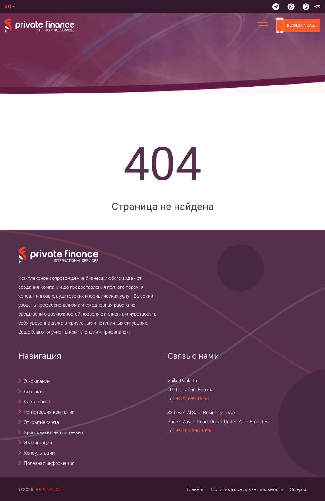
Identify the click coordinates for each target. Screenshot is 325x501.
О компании (37, 381)
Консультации (39, 453)
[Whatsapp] (291, 6)
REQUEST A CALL (295, 25)
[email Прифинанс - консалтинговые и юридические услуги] (316, 6)
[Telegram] (275, 6)
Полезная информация (49, 463)
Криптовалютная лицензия (53, 432)
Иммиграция (38, 443)
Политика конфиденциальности (247, 489)
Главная (196, 489)
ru (8, 6)
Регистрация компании (49, 412)
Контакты (34, 391)
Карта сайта (37, 402)
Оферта (298, 489)
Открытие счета (41, 422)
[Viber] (305, 6)
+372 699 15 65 (192, 398)
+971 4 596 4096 (193, 430)
